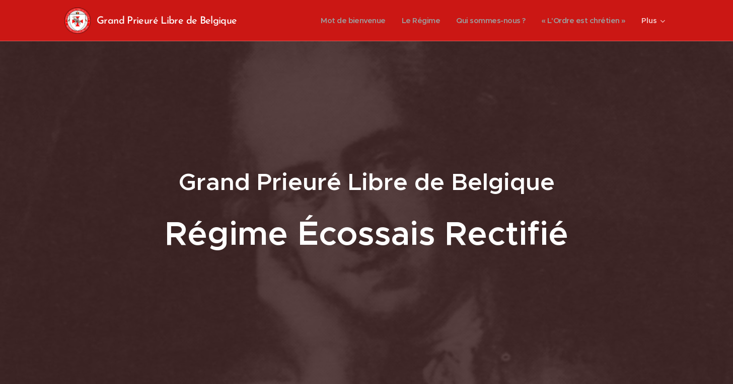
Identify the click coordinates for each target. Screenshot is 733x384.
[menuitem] (341, 20)
